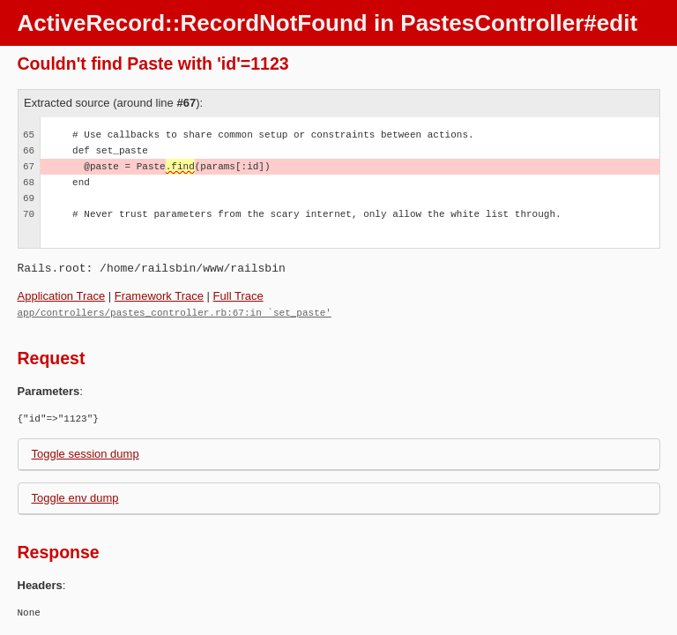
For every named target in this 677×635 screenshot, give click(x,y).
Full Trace (238, 296)
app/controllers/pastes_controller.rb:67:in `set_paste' (174, 311)
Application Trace (62, 296)
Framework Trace (159, 296)
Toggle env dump (75, 497)
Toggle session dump (85, 452)
